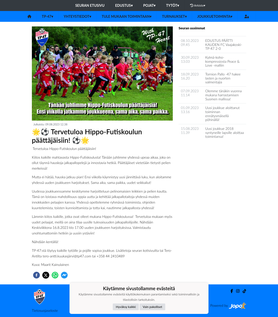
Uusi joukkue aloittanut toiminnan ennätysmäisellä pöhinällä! (222, 114)
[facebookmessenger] (64, 275)
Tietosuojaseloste (45, 310)
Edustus (123, 5)
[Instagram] (236, 291)
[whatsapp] (55, 275)
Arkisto (197, 5)
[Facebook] (230, 291)
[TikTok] (243, 291)
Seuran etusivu (90, 5)
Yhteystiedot (77, 16)
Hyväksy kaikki (126, 307)
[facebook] (36, 275)
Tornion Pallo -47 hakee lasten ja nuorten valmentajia (223, 78)
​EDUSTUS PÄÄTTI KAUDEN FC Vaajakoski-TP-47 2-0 (223, 44)
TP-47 (47, 16)
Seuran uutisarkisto (196, 147)
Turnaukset (174, 16)
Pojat (149, 5)
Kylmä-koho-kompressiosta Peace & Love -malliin (222, 61)
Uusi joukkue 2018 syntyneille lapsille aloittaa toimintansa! (224, 132)
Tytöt (172, 5)
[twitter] (45, 275)
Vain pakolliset (152, 307)
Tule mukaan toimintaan (127, 16)
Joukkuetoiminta (214, 16)
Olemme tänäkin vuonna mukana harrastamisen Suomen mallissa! (223, 95)
